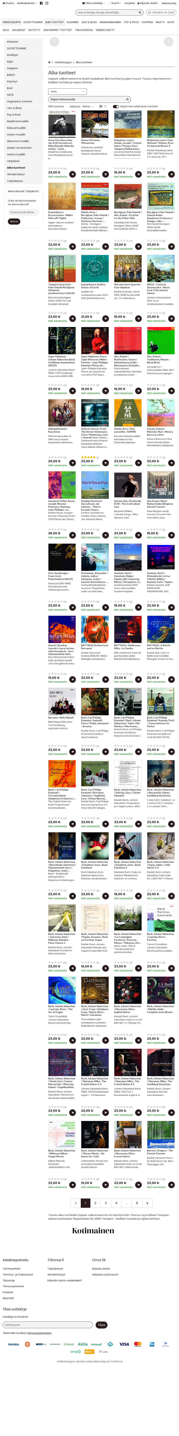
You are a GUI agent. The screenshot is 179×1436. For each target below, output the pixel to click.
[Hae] (140, 12)
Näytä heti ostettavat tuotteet (139, 133)
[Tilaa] (102, 1394)
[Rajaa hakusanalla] (89, 126)
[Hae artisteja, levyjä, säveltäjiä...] (109, 12)
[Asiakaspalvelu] (27, 3)
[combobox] (109, 12)
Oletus (87, 133)
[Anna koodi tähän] (23, 212)
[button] (39, 1403)
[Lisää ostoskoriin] (72, 201)
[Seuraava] (147, 1229)
